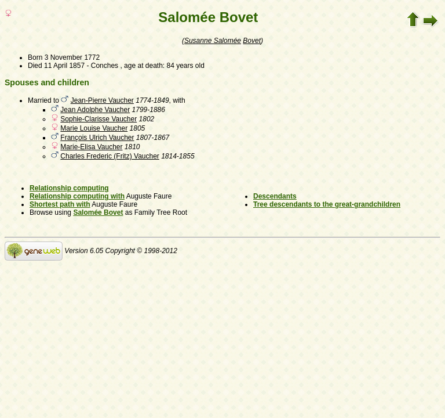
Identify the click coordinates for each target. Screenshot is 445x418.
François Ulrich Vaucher (97, 138)
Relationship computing (69, 188)
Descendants (275, 196)
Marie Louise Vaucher (93, 128)
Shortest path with (60, 204)
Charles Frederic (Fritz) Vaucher (109, 156)
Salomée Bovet (98, 212)
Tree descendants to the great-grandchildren (326, 204)
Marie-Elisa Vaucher (91, 147)
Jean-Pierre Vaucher (102, 100)
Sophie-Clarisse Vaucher (98, 119)
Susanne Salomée (212, 41)
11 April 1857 (64, 66)
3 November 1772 (72, 57)
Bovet (252, 41)
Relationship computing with (77, 196)
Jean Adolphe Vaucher (95, 110)
